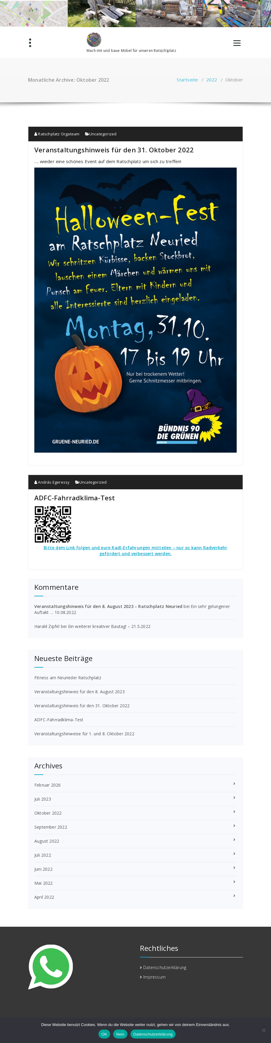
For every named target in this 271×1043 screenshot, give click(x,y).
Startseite (187, 80)
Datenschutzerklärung (164, 967)
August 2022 (46, 841)
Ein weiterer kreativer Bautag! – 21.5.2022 (109, 626)
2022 (211, 80)
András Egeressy (52, 482)
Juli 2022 (42, 855)
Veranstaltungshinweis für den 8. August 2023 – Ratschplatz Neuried (108, 606)
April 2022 (44, 897)
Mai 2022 (43, 883)
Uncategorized (103, 134)
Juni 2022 (43, 869)
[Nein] (264, 1030)
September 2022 (50, 827)
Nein (120, 1034)
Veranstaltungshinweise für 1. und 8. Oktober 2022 (84, 733)
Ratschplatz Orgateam (56, 134)
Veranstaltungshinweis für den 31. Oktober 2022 (114, 149)
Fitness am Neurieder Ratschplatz (67, 677)
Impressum (154, 977)
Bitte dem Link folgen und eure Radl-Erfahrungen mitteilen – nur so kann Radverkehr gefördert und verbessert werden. (135, 550)
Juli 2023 (42, 799)
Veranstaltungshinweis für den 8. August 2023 (79, 691)
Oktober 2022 (47, 813)
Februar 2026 (47, 785)
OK (104, 1034)
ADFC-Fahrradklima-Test (74, 497)
